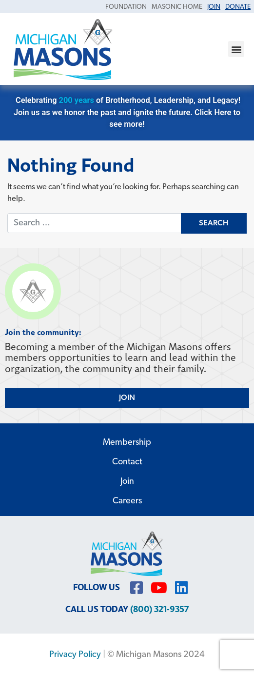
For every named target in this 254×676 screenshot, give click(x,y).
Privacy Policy (75, 654)
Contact (127, 462)
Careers (127, 501)
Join (127, 481)
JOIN (127, 398)
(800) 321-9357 (159, 609)
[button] (236, 49)
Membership (127, 442)
